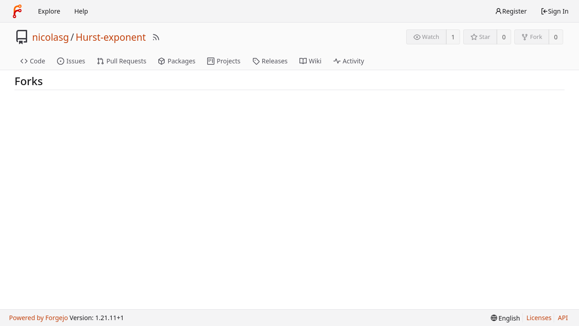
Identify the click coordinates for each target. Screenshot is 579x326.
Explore (49, 11)
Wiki (310, 61)
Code (32, 61)
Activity (348, 61)
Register (511, 11)
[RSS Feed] (156, 37)
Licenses (539, 317)
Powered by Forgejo (38, 317)
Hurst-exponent (111, 37)
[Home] (17, 11)
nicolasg (50, 37)
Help (81, 11)
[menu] (505, 318)
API (563, 317)
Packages (176, 61)
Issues (71, 61)
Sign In (555, 11)
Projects (223, 61)
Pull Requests (121, 61)
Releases (270, 61)
